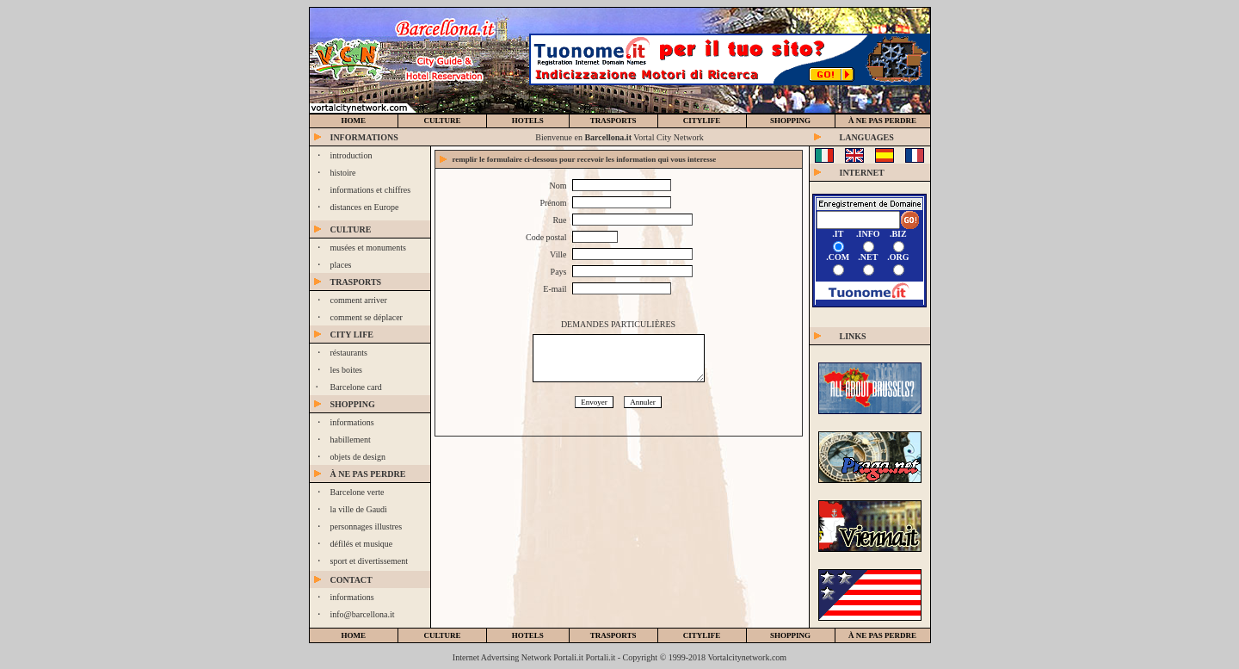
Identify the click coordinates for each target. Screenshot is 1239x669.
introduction (351, 155)
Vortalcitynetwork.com (746, 657)
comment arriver (358, 300)
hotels (528, 120)
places (341, 264)
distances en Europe (364, 207)
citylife (702, 635)
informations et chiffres (370, 190)
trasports (613, 120)
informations (352, 422)
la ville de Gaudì (358, 509)
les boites (346, 370)
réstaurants (348, 352)
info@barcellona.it (362, 614)
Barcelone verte (357, 492)
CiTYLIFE (702, 120)
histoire (343, 172)
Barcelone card (356, 387)
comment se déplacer (366, 317)
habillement (350, 439)
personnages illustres (366, 526)
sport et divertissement (369, 561)
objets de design (357, 456)
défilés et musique (361, 543)
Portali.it (601, 657)
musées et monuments (368, 247)
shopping (790, 635)
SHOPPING (790, 120)
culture (441, 120)
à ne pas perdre (882, 120)
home (354, 120)
